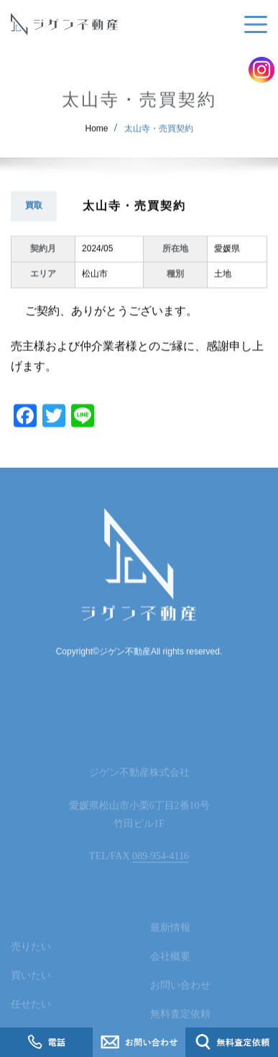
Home (96, 136)
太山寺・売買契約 (158, 136)
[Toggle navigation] (252, 25)
